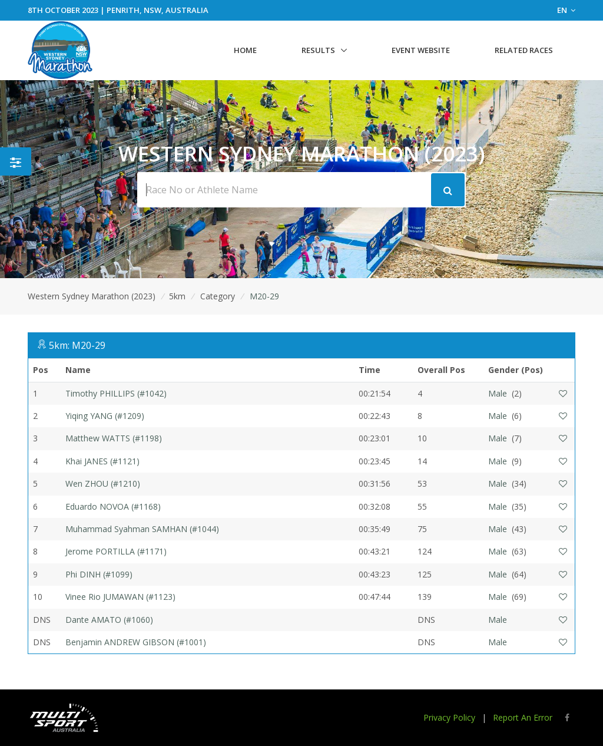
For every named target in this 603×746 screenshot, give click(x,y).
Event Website (421, 50)
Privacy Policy (449, 717)
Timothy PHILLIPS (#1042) (116, 393)
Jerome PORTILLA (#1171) (116, 551)
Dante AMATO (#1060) (109, 619)
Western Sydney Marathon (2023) (91, 296)
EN (566, 10)
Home (245, 50)
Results (318, 50)
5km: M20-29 (77, 345)
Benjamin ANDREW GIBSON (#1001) (135, 642)
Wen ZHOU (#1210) (102, 483)
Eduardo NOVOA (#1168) (113, 506)
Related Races (524, 50)
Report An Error (522, 717)
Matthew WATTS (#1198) (113, 438)
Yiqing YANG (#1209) (104, 415)
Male (497, 393)
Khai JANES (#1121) (102, 461)
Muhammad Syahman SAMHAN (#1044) (142, 528)
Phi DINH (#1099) (98, 574)
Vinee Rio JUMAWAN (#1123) (120, 596)
